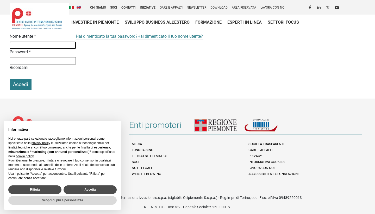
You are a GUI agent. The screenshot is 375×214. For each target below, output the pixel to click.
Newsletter (196, 7)
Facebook (311, 7)
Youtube (337, 7)
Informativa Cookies (266, 162)
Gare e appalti (171, 7)
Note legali (142, 168)
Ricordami (19, 67)
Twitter (328, 7)
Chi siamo (98, 7)
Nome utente (23, 36)
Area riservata (244, 7)
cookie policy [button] (25, 156)
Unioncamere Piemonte (268, 127)
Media (137, 144)
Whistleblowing (146, 174)
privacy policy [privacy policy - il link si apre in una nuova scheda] (41, 143)
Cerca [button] (363, 8)
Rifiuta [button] (35, 189)
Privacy (255, 156)
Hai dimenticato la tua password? (107, 36)
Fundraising (142, 150)
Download (219, 7)
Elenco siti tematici (149, 156)
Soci (113, 7)
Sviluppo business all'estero (157, 22)
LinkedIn (319, 7)
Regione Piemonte (219, 127)
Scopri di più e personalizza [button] (62, 200)
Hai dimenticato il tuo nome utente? (170, 36)
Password (20, 51)
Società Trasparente (266, 144)
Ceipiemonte (37, 18)
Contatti (128, 7)
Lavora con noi (272, 7)
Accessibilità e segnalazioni (273, 174)
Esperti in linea (244, 22)
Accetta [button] (90, 189)
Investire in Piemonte (95, 22)
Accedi (20, 84)
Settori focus (283, 22)
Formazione (208, 22)
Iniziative (147, 7)
